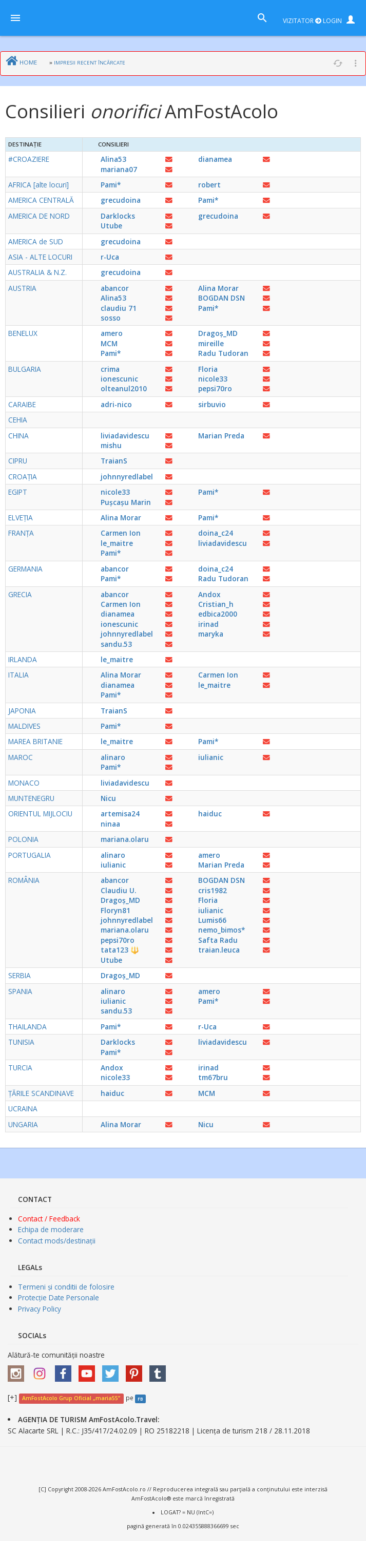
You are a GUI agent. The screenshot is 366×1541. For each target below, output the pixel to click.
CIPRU (17, 461)
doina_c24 (215, 533)
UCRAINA (22, 1108)
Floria (208, 369)
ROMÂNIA (24, 880)
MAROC (20, 757)
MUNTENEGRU (31, 798)
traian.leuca (219, 950)
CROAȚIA (22, 476)
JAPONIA (22, 710)
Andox (209, 594)
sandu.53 (116, 644)
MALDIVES (24, 726)
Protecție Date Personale (58, 1297)
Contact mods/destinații (56, 1241)
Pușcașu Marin (126, 502)
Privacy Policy (39, 1309)
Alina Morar (218, 288)
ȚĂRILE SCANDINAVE (41, 1093)
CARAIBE (22, 404)
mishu (111, 445)
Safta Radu (218, 940)
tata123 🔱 (120, 950)
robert (209, 184)
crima (110, 369)
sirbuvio (212, 404)
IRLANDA (22, 659)
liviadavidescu (125, 435)
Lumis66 (212, 920)
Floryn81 (115, 910)
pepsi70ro (215, 388)
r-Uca (110, 257)
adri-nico (116, 404)
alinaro (113, 757)
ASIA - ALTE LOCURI (40, 257)
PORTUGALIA (29, 855)
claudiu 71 (119, 308)
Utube (111, 225)
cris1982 (212, 890)
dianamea (215, 159)
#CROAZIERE (28, 159)
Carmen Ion (121, 533)
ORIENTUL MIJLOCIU (40, 813)
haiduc (210, 813)
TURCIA (20, 1067)
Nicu (108, 798)
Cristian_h (216, 604)
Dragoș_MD (218, 333)
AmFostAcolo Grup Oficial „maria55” (71, 1398)
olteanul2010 (124, 388)
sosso (111, 318)
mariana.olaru (125, 839)
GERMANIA (25, 569)
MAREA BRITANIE (35, 741)
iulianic (210, 757)
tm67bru (213, 1077)
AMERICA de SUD (35, 241)
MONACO (24, 783)
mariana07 (119, 169)
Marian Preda (221, 435)
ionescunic (119, 379)
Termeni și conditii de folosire (66, 1287)
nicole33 (212, 379)
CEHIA (17, 420)
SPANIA (20, 991)
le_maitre (117, 543)
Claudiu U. (118, 890)
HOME (28, 62)
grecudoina (121, 200)
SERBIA (19, 975)
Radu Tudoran (223, 353)
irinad (208, 624)
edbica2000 (217, 614)
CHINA (18, 435)
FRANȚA (21, 533)
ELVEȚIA (20, 517)
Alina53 (113, 159)
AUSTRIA (22, 288)
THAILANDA (27, 1026)
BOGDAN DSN (221, 298)
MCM (109, 343)
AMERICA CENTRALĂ (41, 200)
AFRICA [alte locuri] (38, 184)
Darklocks (118, 216)
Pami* (111, 184)
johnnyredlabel (127, 476)
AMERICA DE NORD (39, 216)
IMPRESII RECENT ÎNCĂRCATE (89, 62)
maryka (210, 634)
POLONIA (23, 839)
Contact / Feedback (49, 1218)
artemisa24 (120, 813)
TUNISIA (21, 1042)
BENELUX (22, 333)
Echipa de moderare (51, 1229)
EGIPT (17, 492)
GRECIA (20, 594)
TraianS (114, 461)
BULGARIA (24, 369)
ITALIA (18, 675)
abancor (115, 288)
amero (112, 333)
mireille (211, 343)
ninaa (110, 824)
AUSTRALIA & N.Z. (37, 272)
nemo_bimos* (221, 930)
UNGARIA (23, 1124)
